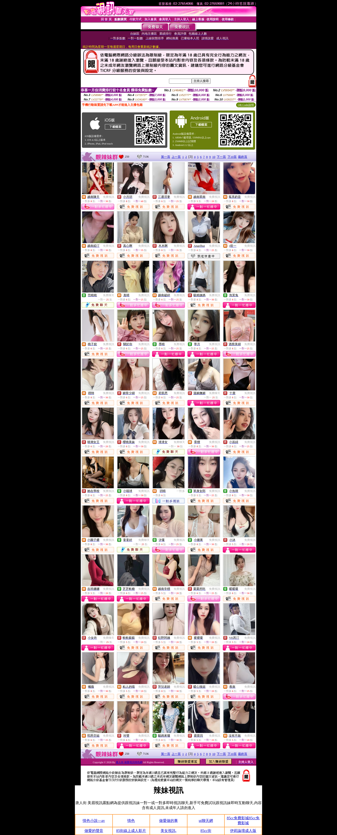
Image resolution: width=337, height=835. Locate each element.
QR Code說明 (246, 105)
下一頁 (221, 157)
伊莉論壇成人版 (243, 831)
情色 (131, 821)
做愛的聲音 (93, 831)
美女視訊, (168, 831)
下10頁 (232, 157)
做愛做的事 (168, 821)
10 (213, 157)
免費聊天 (108, 295)
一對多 (180, 491)
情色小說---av (94, 821)
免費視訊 (108, 197)
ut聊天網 (206, 821)
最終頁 (242, 157)
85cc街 (205, 831)
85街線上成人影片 (131, 831)
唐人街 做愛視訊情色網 (129, 762)
